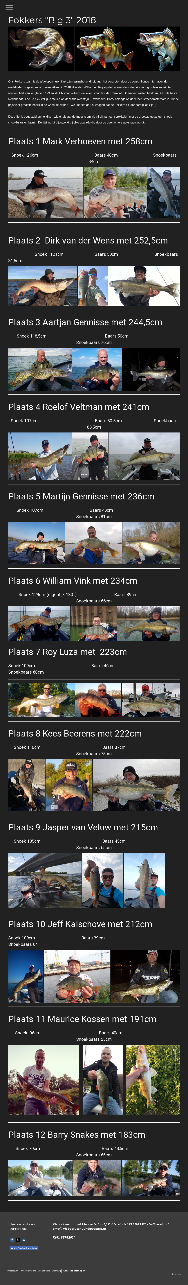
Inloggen (176, 1274)
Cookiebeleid (44, 1271)
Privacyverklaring (28, 1271)
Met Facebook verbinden (23, 1248)
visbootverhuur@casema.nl (84, 1228)
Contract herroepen (74, 1271)
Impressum (12, 1271)
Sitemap (56, 1271)
